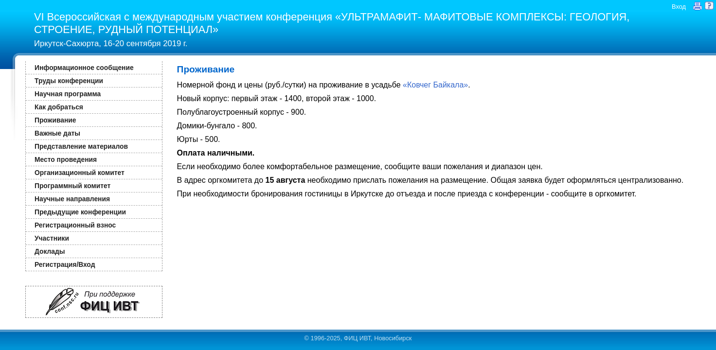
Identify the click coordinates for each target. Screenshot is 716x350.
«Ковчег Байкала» (435, 85)
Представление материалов (81, 146)
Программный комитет (72, 186)
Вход (679, 6)
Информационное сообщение (84, 67)
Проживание (55, 120)
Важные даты (57, 133)
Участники (52, 238)
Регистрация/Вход (65, 264)
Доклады (50, 251)
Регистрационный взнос (75, 225)
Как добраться (59, 107)
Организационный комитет (80, 172)
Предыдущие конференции (80, 212)
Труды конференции (69, 81)
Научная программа (68, 94)
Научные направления (72, 199)
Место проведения (66, 159)
